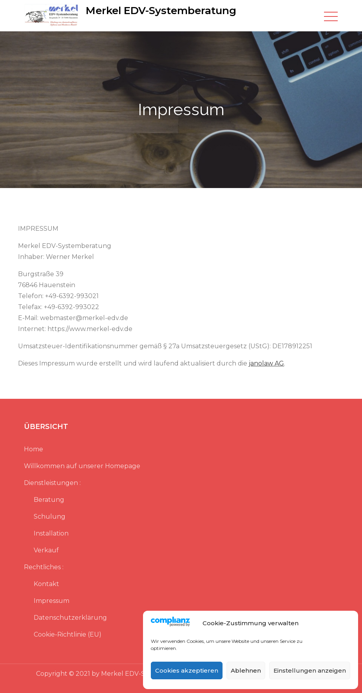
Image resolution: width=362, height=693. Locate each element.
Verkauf (46, 550)
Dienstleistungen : (52, 483)
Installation (51, 533)
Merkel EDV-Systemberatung (161, 10)
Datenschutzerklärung (70, 617)
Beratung (49, 499)
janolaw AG (266, 363)
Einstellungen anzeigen (309, 670)
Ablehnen (246, 670)
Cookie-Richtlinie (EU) (67, 634)
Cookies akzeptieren (186, 670)
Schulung (49, 516)
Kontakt (46, 584)
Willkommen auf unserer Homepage (82, 466)
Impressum (51, 600)
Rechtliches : (43, 567)
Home (33, 449)
